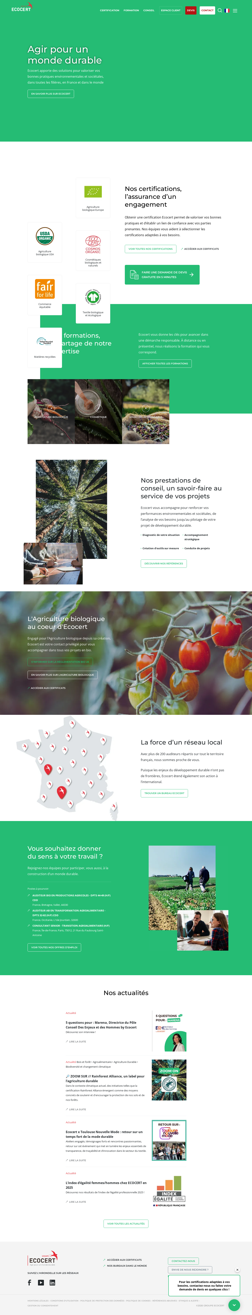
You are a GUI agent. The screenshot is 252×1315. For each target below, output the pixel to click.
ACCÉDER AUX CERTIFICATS (124, 1259)
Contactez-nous (183, 1261)
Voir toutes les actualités (126, 1223)
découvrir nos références (164, 563)
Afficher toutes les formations (165, 363)
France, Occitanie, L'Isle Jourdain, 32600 (71, 915)
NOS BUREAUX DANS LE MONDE (127, 1265)
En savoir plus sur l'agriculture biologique (62, 674)
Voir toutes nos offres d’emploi (54, 947)
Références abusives (164, 1300)
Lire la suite (77, 1041)
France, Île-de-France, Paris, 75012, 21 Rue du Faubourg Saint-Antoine (71, 930)
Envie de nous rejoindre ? (190, 1269)
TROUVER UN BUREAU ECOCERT (164, 793)
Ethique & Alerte (188, 1300)
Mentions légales (38, 1300)
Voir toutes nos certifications (151, 248)
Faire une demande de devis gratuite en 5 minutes (164, 275)
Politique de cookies (138, 1300)
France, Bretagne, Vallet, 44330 (71, 900)
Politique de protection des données (102, 1300)
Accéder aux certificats (201, 248)
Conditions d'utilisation (64, 1300)
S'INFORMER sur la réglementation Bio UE (60, 661)
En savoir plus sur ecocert (50, 93)
